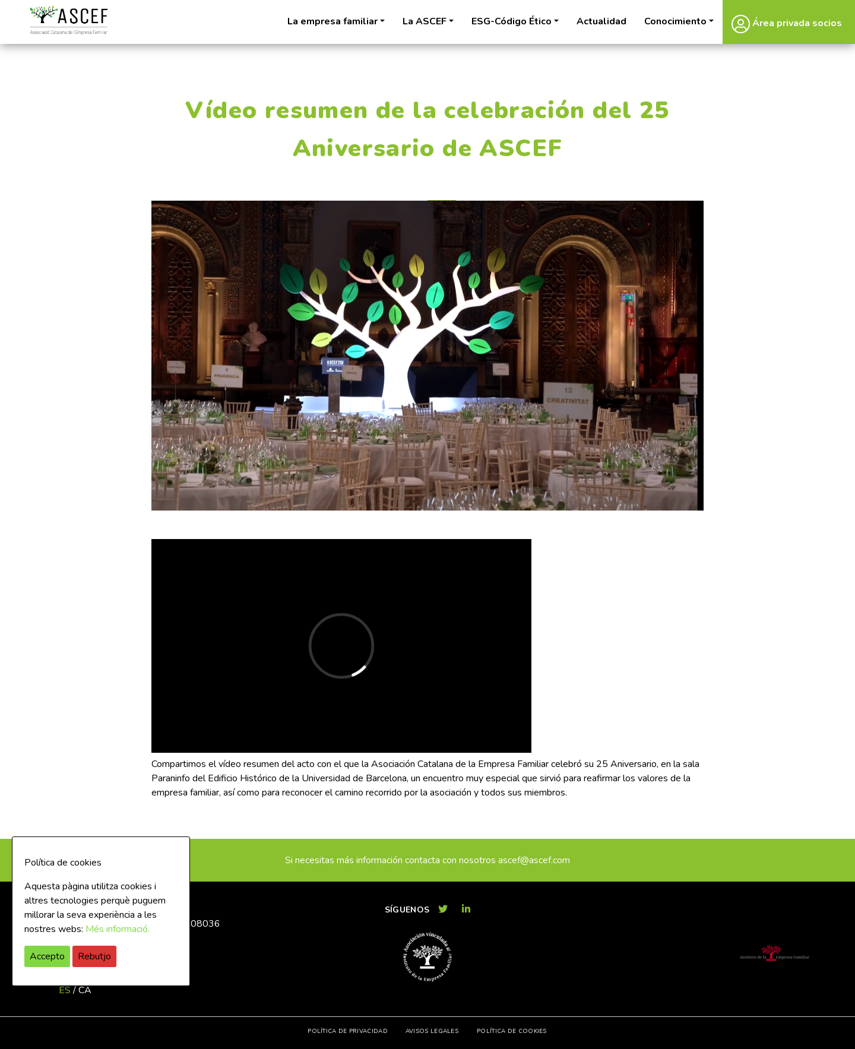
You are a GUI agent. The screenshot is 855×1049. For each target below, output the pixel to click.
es (65, 990)
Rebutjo (94, 956)
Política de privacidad (348, 1031)
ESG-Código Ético (511, 21)
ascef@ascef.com (534, 860)
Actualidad (601, 21)
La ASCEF (424, 21)
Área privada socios (787, 23)
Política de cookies (512, 1031)
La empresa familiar (332, 21)
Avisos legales (432, 1031)
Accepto (47, 956)
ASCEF (68, 20)
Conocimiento (675, 21)
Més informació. (118, 929)
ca (84, 990)
